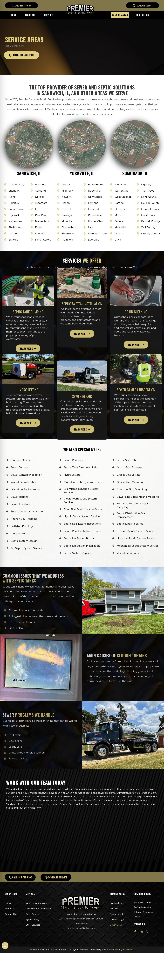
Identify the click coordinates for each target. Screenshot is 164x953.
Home (7, 45)
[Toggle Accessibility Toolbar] (5, 945)
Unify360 (129, 949)
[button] (21, 5)
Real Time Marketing (112, 949)
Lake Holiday (16, 184)
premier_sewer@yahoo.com (81, 928)
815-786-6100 (81, 923)
